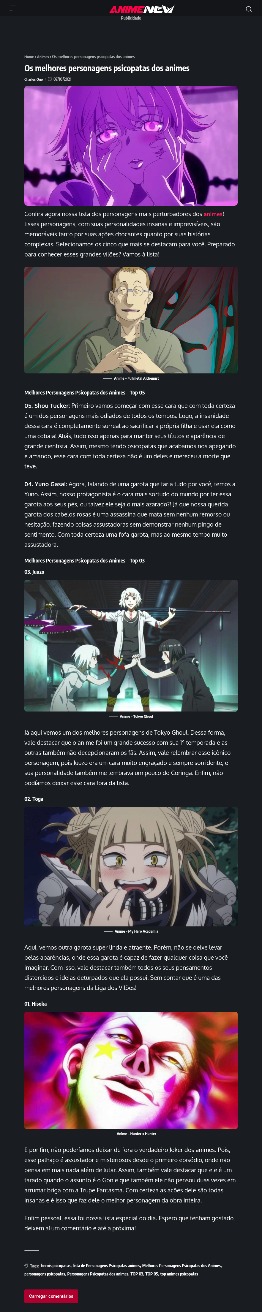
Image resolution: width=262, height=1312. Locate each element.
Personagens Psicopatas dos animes (97, 1273)
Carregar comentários (51, 1296)
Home (29, 56)
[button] (15, 8)
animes (214, 213)
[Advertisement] (132, 36)
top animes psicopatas (179, 1273)
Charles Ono (34, 79)
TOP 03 (136, 1273)
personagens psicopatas (44, 1273)
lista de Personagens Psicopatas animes (106, 1265)
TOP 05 (151, 1273)
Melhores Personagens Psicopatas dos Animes (181, 1265)
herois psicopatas (55, 1265)
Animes (44, 56)
